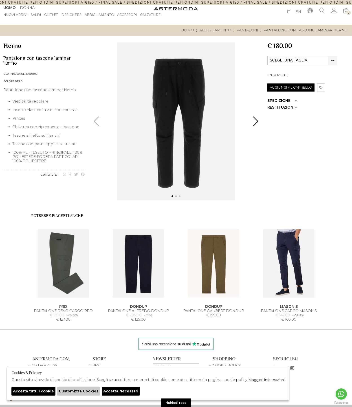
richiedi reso (176, 403)
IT (288, 12)
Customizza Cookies (78, 391)
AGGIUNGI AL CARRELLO (291, 87)
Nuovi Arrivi (15, 15)
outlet (51, 15)
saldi (36, 15)
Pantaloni (247, 30)
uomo (187, 30)
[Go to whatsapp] (341, 394)
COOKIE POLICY (227, 365)
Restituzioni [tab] (282, 107)
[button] (172, 196)
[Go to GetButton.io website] (341, 402)
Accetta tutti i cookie (33, 391)
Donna (27, 8)
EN (298, 12)
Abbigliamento (99, 15)
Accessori (127, 15)
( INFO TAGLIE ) (277, 75)
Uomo (9, 8)
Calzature (150, 15)
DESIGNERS (71, 15)
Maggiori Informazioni (266, 380)
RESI (96, 365)
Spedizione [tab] (282, 100)
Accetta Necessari (120, 391)
